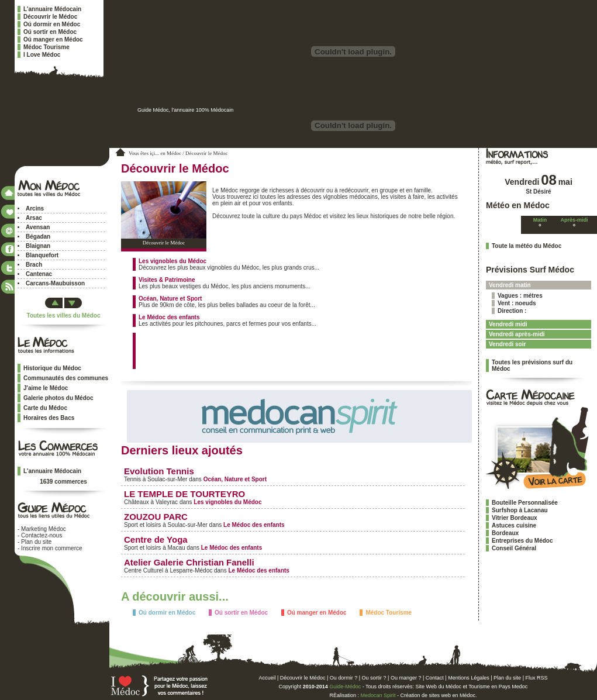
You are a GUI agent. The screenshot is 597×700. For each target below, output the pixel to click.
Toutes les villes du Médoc (64, 315)
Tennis (132, 479)
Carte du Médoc (45, 408)
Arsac (34, 218)
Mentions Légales (468, 678)
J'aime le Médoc (45, 388)
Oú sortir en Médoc (50, 32)
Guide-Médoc (345, 686)
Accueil (267, 678)
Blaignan (38, 246)
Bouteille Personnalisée (525, 502)
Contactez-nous (41, 535)
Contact (435, 678)
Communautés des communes (65, 378)
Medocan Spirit (377, 695)
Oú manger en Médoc (53, 39)
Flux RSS (536, 678)
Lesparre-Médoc (191, 570)
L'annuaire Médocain (52, 9)
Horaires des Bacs (48, 418)
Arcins (35, 208)
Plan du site (36, 542)
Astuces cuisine (514, 525)
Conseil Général (514, 548)
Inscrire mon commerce (51, 548)
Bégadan (38, 236)
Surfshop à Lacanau (520, 510)
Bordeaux (505, 533)
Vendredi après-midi (517, 334)
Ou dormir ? (344, 678)
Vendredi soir (507, 344)
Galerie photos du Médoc (58, 398)
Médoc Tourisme (46, 47)
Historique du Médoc (52, 368)
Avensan (38, 227)
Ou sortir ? (374, 678)
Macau (176, 547)
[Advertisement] (275, 350)
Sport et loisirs (142, 525)
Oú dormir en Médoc (51, 24)
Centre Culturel (143, 570)
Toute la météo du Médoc (526, 246)
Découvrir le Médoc (50, 16)
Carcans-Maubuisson (55, 283)
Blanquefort (42, 255)
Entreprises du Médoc (522, 540)
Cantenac (39, 274)
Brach (34, 264)
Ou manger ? (406, 678)
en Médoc (170, 153)
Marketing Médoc (43, 529)
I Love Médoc (41, 54)
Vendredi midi (508, 324)
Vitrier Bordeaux (514, 518)
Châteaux (136, 502)
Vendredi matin (510, 285)
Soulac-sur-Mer (167, 479)
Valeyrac (167, 502)
